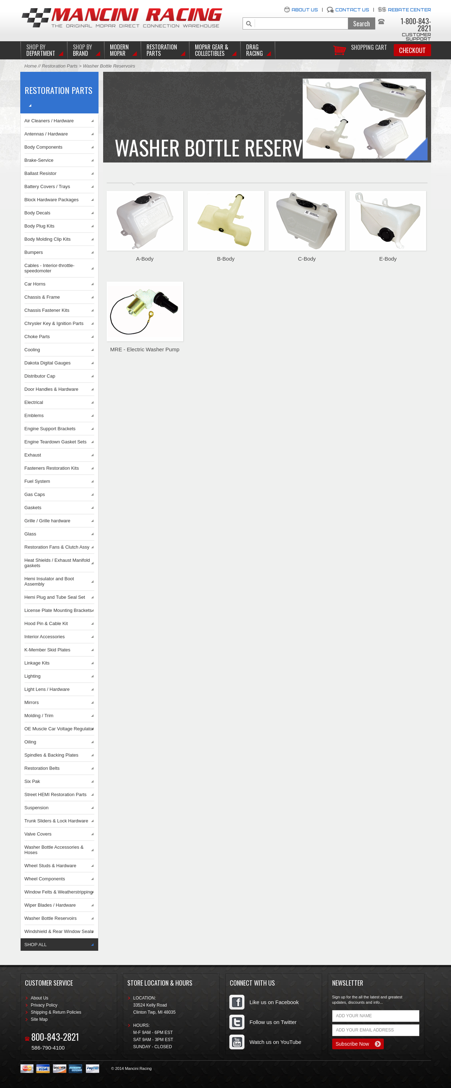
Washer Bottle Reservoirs (51, 918)
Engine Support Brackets (50, 428)
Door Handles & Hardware (52, 389)
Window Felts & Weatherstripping (59, 892)
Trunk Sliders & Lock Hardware (56, 820)
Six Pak (32, 781)
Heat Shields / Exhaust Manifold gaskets (57, 563)
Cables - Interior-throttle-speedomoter (50, 268)
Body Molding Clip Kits (48, 239)
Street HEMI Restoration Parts (56, 794)
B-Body (225, 259)
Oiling (30, 742)
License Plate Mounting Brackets (58, 610)
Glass (30, 534)
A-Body (144, 259)
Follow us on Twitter (273, 1022)
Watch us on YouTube (276, 1042)
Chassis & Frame (42, 297)
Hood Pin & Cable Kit (46, 623)
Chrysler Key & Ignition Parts (54, 323)
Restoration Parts (162, 50)
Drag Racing (254, 50)
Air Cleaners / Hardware (49, 120)
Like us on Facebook (274, 1002)
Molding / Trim (39, 715)
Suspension (37, 807)
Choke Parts (37, 336)
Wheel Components (45, 878)
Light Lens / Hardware (47, 689)
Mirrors (32, 702)
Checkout (412, 50)
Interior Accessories (45, 636)
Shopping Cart (369, 46)
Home (31, 66)
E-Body (388, 259)
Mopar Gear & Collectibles (211, 50)
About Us (305, 9)
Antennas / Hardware (46, 134)
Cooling (32, 349)
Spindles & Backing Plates (52, 755)
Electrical (34, 402)
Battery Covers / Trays (47, 186)
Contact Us (352, 9)
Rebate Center (409, 9)
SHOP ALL (36, 944)
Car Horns (35, 284)
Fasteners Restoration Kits (52, 468)
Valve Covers (38, 834)
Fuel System (37, 481)
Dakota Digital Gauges (48, 363)
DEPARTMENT (40, 50)
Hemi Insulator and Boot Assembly (49, 581)
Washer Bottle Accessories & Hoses (54, 849)
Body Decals (38, 212)
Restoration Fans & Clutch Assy (57, 547)
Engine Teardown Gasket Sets (56, 441)
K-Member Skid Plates (47, 649)
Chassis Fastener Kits (47, 310)
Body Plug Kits (40, 226)
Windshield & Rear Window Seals (59, 931)
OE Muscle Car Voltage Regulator (59, 728)
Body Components (44, 147)
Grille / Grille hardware (47, 520)
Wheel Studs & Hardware (50, 865)
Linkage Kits (37, 663)
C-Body (307, 259)
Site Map (39, 1019)
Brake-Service (39, 160)
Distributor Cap (40, 376)
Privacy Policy (44, 1005)
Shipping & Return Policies (56, 1012)
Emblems (34, 415)
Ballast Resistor (41, 173)
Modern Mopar (119, 50)
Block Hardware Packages (52, 199)
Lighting (33, 676)
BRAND (82, 50)
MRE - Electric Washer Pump (144, 349)
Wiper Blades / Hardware (50, 905)
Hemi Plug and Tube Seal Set (55, 597)
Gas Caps (35, 494)
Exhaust (33, 455)
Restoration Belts (42, 768)
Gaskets (33, 507)
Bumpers (34, 252)
